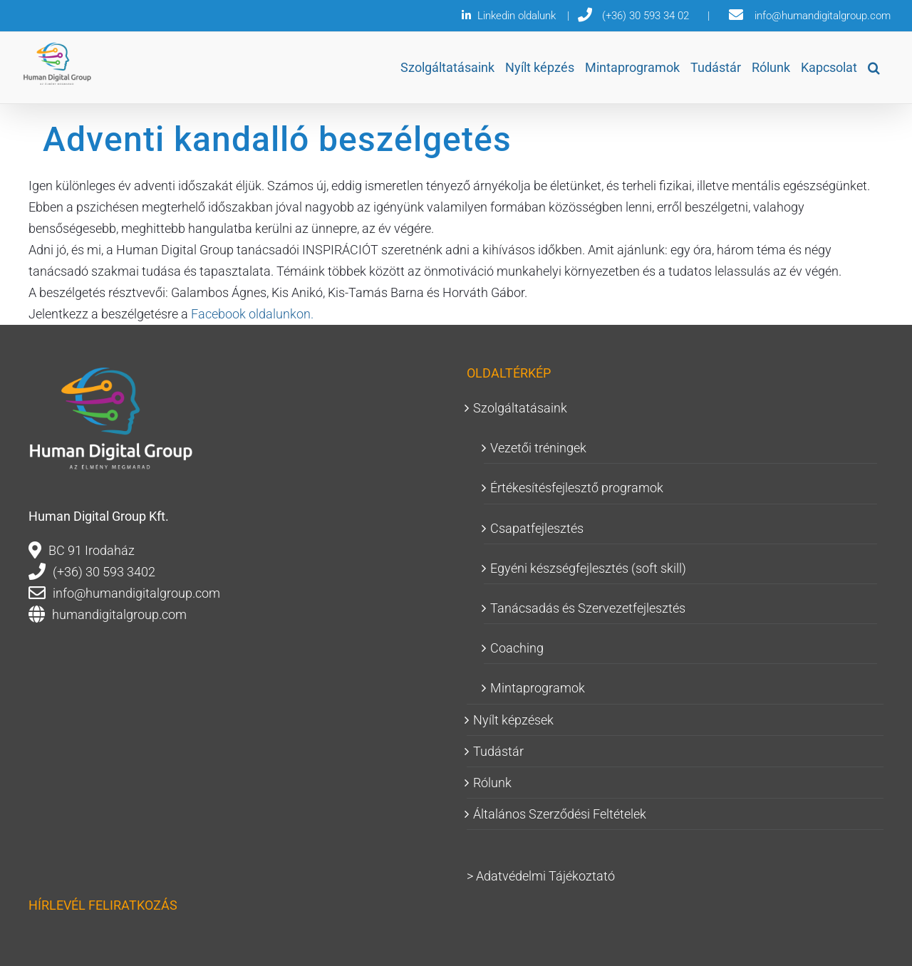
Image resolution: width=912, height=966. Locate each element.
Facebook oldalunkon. (252, 313)
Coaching (517, 647)
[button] (874, 67)
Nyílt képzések (513, 719)
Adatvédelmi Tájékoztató (545, 875)
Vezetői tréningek (538, 447)
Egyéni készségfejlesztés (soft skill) (588, 568)
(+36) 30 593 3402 (104, 571)
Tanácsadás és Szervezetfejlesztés (587, 608)
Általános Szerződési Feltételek (559, 813)
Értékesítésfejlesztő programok (576, 487)
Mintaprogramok (537, 687)
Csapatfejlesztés (537, 528)
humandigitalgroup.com (119, 614)
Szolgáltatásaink (520, 407)
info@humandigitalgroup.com (136, 593)
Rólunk (492, 782)
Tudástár (498, 751)
